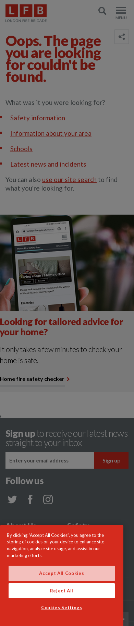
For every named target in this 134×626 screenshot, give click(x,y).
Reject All (62, 605)
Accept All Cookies (61, 588)
